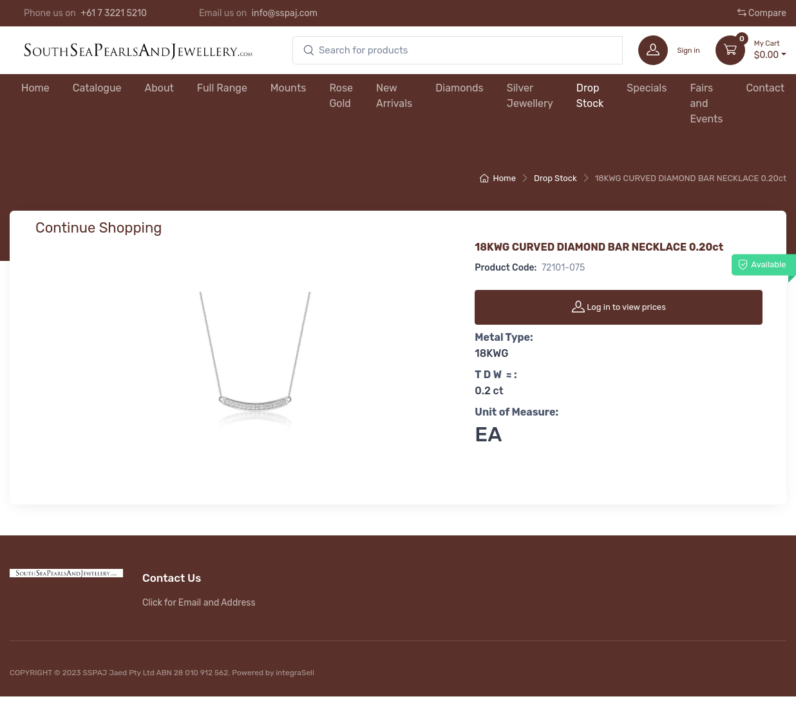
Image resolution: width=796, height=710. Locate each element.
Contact (765, 88)
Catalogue (97, 88)
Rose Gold (341, 96)
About (159, 88)
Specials (647, 88)
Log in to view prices (619, 306)
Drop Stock (589, 96)
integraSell (295, 672)
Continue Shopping (98, 227)
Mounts (288, 88)
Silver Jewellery (530, 96)
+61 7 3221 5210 (114, 13)
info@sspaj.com (284, 13)
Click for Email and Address (199, 602)
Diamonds (459, 88)
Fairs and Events (706, 103)
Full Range (222, 88)
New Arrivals (394, 96)
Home (35, 88)
